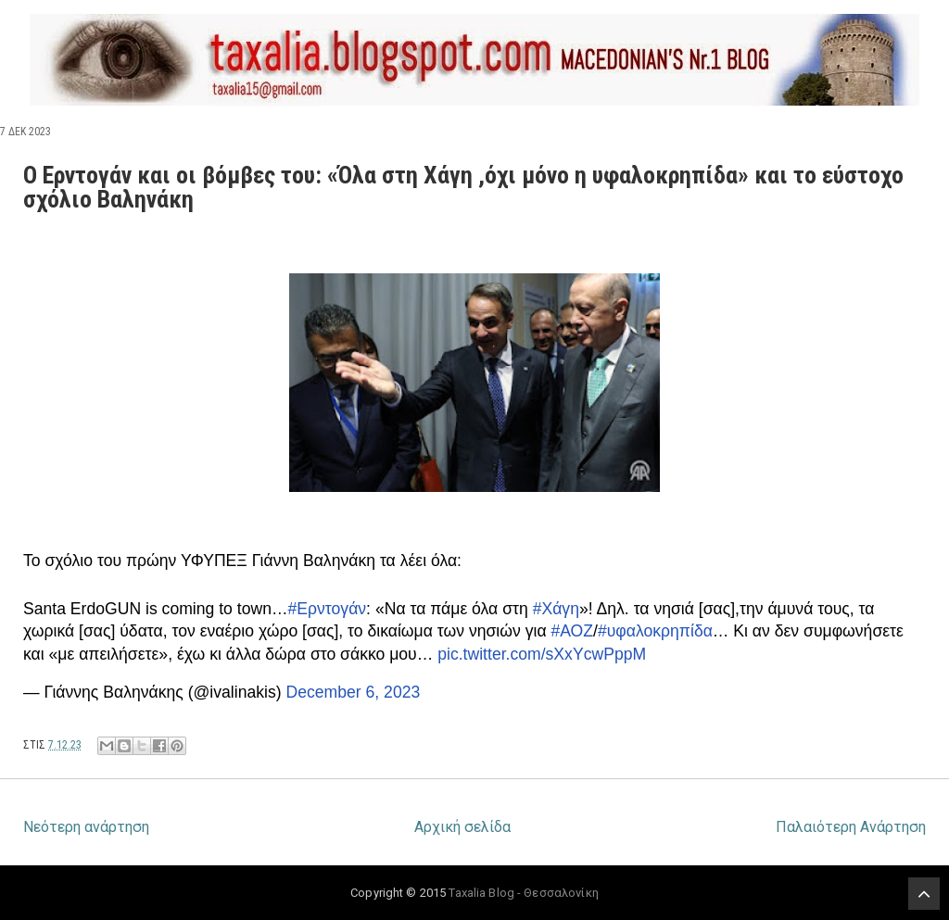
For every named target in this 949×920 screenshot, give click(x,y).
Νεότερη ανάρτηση (86, 827)
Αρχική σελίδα (462, 827)
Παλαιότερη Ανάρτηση (851, 827)
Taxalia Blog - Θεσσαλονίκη (523, 893)
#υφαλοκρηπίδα (655, 631)
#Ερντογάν (327, 608)
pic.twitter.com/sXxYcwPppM (541, 654)
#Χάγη (556, 608)
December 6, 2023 (353, 692)
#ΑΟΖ (571, 631)
